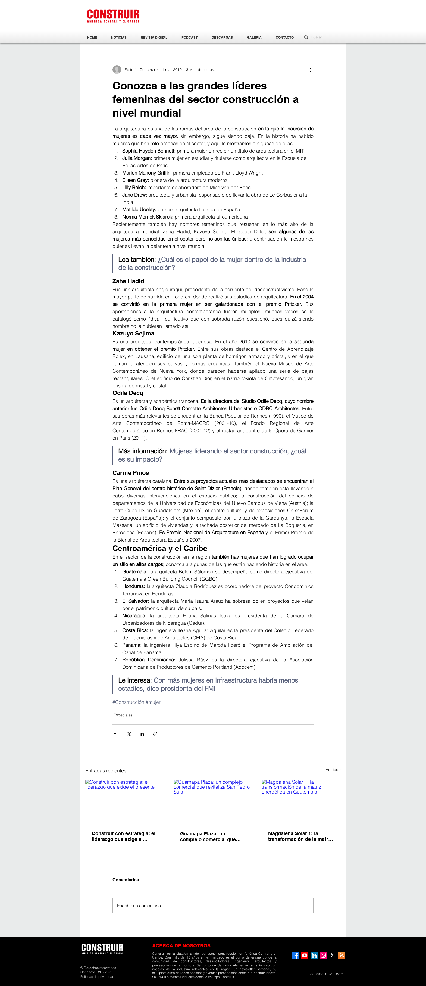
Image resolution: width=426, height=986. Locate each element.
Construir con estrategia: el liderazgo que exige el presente (123, 836)
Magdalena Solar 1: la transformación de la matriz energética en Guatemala (300, 836)
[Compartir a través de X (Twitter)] (128, 733)
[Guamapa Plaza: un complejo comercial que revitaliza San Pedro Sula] (213, 802)
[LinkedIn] (314, 955)
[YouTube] (304, 955)
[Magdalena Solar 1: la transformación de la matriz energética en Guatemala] (301, 802)
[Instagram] (323, 955)
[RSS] (341, 955)
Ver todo (333, 769)
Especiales (123, 715)
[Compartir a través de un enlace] (155, 733)
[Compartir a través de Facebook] (115, 733)
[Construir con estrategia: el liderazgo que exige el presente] (124, 802)
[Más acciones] (310, 69)
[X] (332, 955)
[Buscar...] (319, 37)
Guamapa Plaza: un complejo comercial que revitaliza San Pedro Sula (209, 836)
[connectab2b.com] (318, 973)
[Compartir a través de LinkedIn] (141, 733)
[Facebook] (295, 955)
